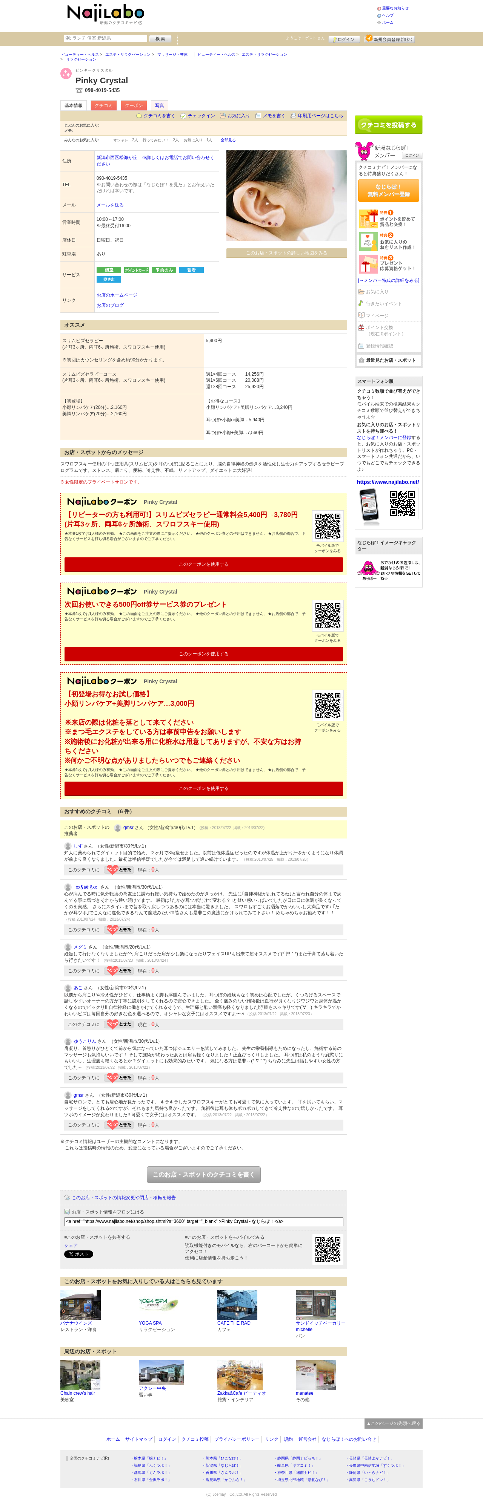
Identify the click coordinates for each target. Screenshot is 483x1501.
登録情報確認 (379, 346)
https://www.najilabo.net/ (388, 482)
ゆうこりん (85, 1041)
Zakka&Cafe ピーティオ (241, 1393)
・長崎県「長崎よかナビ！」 (369, 1458)
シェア (71, 1245)
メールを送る (110, 205)
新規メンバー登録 (389, 38)
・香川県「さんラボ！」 (222, 1472)
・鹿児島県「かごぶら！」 (224, 1480)
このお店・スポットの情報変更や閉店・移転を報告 (124, 1197)
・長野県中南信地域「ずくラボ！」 (375, 1465)
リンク (271, 1439)
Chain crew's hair (77, 1393)
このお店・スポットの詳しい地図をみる (287, 253)
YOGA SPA (150, 1323)
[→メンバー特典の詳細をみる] (389, 280)
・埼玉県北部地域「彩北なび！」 (302, 1480)
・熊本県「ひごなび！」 (222, 1458)
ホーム (388, 22)
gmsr (128, 827)
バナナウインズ (76, 1323)
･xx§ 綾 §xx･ (86, 887)
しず (78, 846)
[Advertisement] (262, 15)
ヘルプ (388, 15)
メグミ (80, 947)
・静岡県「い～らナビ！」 (368, 1472)
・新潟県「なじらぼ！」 (222, 1465)
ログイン (344, 38)
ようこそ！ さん (305, 38)
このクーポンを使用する (204, 564)
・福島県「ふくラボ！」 (151, 1465)
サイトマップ (138, 1439)
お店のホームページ (117, 295)
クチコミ (104, 105)
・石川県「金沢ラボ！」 (151, 1480)
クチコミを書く (159, 115)
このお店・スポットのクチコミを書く (203, 1174)
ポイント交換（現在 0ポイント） (386, 331)
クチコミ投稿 (195, 1439)
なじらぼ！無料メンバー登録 (389, 190)
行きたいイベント (384, 303)
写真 (159, 105)
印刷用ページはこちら (320, 115)
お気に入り (239, 115)
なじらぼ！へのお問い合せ (349, 1439)
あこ (78, 987)
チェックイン (201, 115)
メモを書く (274, 115)
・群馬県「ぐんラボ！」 (151, 1472)
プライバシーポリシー (237, 1439)
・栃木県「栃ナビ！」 (149, 1458)
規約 (288, 1439)
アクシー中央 (152, 1388)
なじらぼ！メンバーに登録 (384, 437)
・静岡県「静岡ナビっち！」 (298, 1458)
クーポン (134, 105)
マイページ (377, 315)
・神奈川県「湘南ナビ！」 (296, 1472)
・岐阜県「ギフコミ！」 (294, 1465)
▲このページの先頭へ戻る (393, 1423)
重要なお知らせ (395, 8)
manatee (305, 1393)
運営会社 (307, 1439)
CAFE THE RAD (234, 1323)
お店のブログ (110, 305)
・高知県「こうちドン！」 (368, 1480)
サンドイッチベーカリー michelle (321, 1326)
